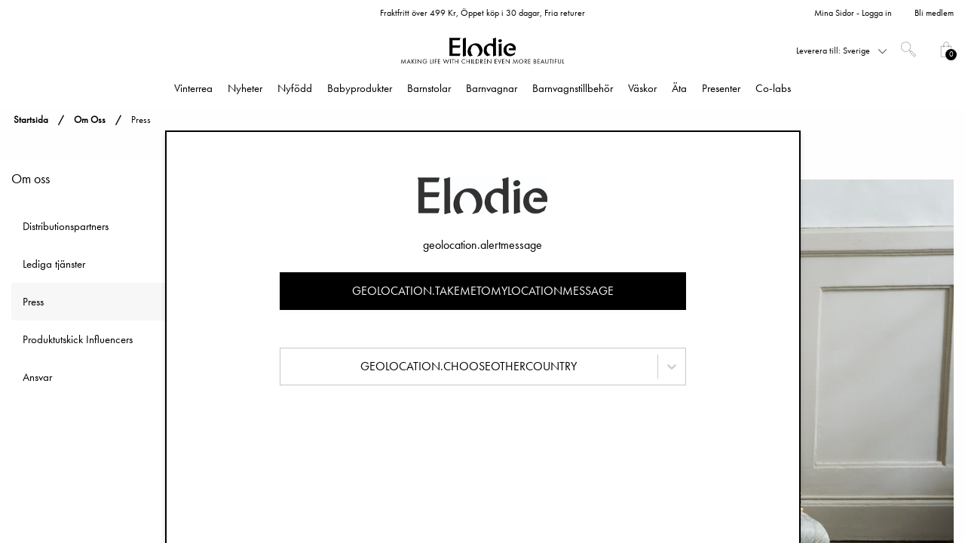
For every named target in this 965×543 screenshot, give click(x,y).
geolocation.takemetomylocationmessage (483, 291)
